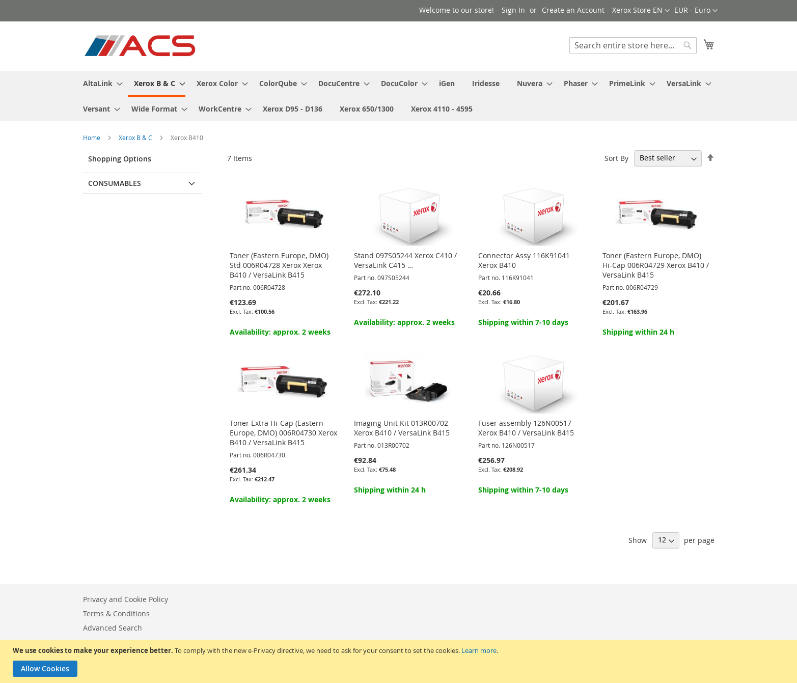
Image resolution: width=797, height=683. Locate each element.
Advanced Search (112, 628)
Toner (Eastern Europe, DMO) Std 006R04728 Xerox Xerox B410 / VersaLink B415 (279, 265)
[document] (400, 661)
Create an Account (573, 10)
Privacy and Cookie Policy (125, 599)
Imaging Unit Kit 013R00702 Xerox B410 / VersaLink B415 (402, 428)
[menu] (399, 96)
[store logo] (141, 46)
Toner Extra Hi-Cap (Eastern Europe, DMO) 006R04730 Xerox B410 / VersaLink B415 (283, 432)
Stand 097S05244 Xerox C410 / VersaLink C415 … (405, 260)
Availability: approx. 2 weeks (280, 332)
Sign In (513, 10)
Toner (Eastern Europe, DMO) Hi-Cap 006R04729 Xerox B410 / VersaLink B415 (655, 265)
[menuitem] (100, 83)
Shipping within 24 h (638, 332)
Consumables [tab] (114, 183)
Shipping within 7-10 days (523, 322)
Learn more (479, 650)
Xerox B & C (136, 137)
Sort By (616, 157)
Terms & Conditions (116, 613)
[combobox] (633, 45)
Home (92, 137)
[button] (696, 10)
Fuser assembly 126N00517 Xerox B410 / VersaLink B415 (526, 428)
